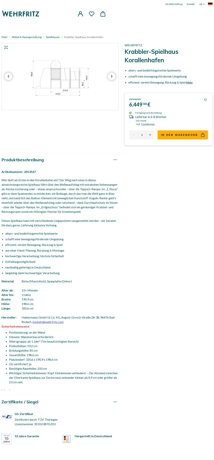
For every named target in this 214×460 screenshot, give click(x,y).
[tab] (60, 160)
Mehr (189, 82)
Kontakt (191, 4)
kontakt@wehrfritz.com (48, 322)
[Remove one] (133, 134)
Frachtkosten (148, 124)
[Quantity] (141, 134)
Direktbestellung (174, 4)
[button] (80, 14)
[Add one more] (149, 134)
